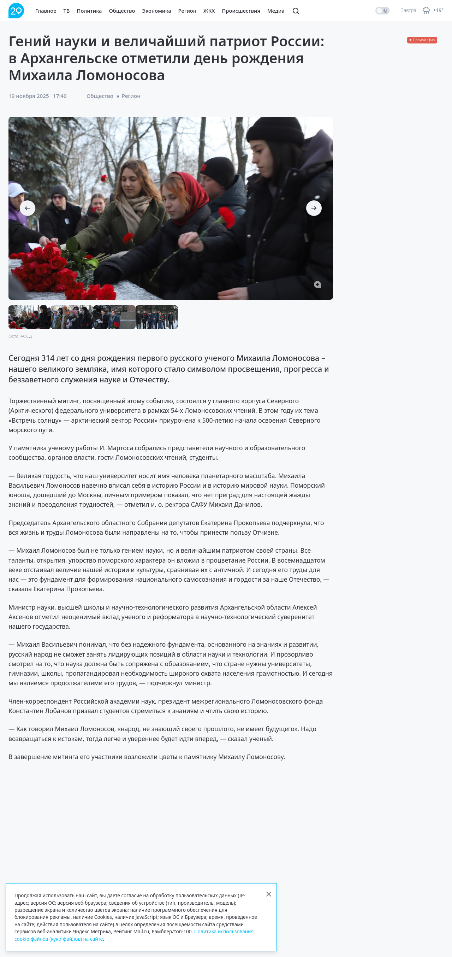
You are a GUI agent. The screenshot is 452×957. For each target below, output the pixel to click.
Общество (122, 10)
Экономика (156, 10)
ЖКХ (209, 10)
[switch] (382, 10)
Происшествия (241, 10)
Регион (187, 10)
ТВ (67, 10)
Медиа (276, 10)
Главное (45, 10)
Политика (89, 10)
